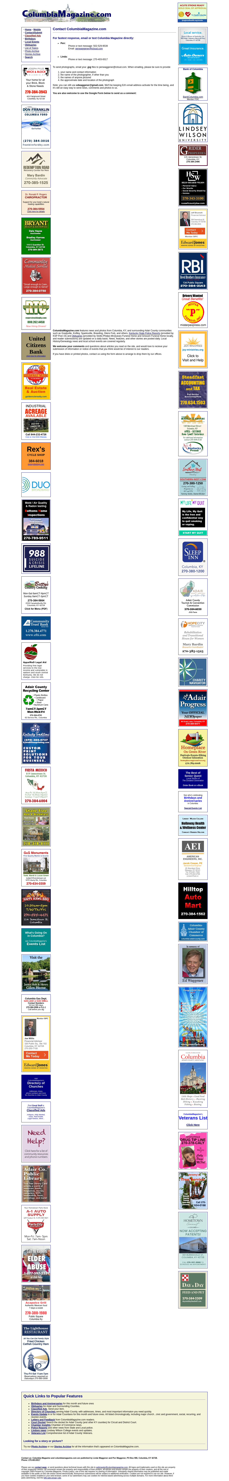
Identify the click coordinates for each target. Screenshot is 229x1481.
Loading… (114, 209)
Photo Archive (32, 51)
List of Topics (31, 48)
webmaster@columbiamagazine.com (112, 1467)
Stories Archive (32, 54)
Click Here (193, 1124)
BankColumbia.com (193, 97)
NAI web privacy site (52, 1478)
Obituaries (77, 336)
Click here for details (36, 211)
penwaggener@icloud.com (89, 48)
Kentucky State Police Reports (144, 333)
